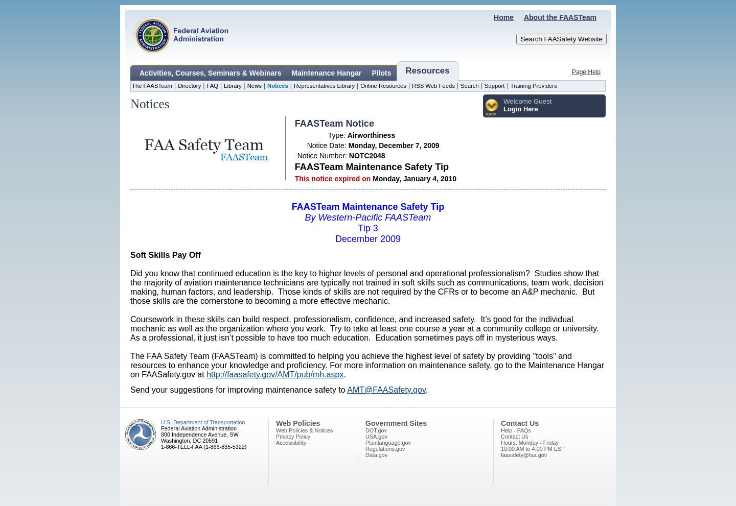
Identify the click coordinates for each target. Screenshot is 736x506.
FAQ (212, 86)
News (254, 86)
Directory (189, 86)
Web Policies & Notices (304, 430)
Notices (277, 86)
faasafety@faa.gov (524, 455)
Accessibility (291, 443)
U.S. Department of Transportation (203, 422)
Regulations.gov (385, 449)
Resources (428, 71)
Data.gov (376, 455)
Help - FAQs (516, 430)
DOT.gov (376, 430)
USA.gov (376, 436)
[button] (492, 108)
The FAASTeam (152, 86)
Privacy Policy (293, 436)
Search (470, 86)
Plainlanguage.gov (388, 443)
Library (232, 86)
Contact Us (514, 436)
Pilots (381, 73)
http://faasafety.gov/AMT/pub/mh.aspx (274, 374)
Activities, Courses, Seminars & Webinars (211, 73)
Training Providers (533, 86)
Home (504, 17)
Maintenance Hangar (327, 73)
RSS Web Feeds (433, 86)
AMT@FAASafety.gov (386, 389)
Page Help (586, 72)
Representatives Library (324, 86)
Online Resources (383, 86)
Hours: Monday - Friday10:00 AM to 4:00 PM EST (533, 446)
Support (495, 86)
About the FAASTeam (560, 17)
